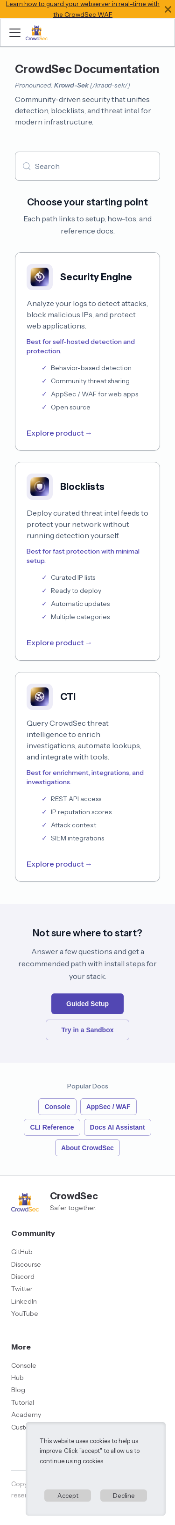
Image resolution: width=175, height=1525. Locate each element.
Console (57, 1106)
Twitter (22, 1288)
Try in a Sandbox (87, 1030)
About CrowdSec (87, 1148)
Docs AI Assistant (117, 1127)
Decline (124, 1495)
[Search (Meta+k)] (87, 166)
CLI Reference (52, 1127)
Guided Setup (87, 1003)
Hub (17, 1377)
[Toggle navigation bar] (15, 33)
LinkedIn (24, 1301)
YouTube (24, 1313)
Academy (26, 1414)
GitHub (22, 1252)
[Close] (168, 9)
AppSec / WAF (108, 1106)
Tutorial (22, 1402)
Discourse (26, 1264)
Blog (18, 1390)
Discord (23, 1276)
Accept (67, 1495)
